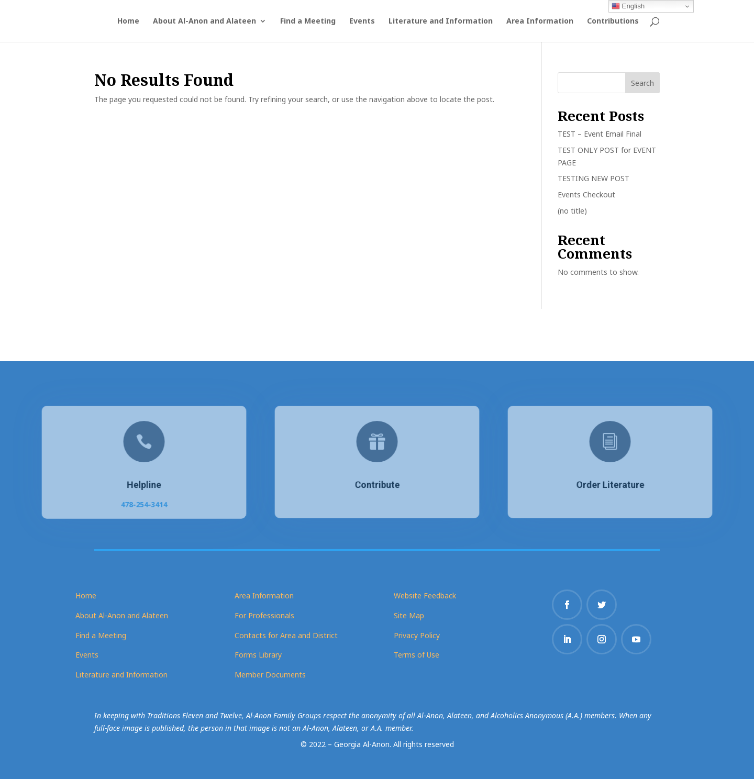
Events (362, 21)
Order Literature (610, 484)
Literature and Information (441, 21)
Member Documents (270, 675)
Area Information (539, 21)
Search (642, 83)
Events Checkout (586, 194)
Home (128, 21)
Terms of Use (416, 655)
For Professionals (264, 615)
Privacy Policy (417, 635)
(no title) (572, 211)
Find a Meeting (308, 21)
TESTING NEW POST (593, 178)
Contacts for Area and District (286, 635)
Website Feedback (425, 595)
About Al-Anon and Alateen (204, 21)
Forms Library (258, 655)
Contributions (613, 21)
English (628, 6)
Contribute (377, 484)
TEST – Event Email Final (599, 134)
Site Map (409, 615)
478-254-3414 (144, 502)
